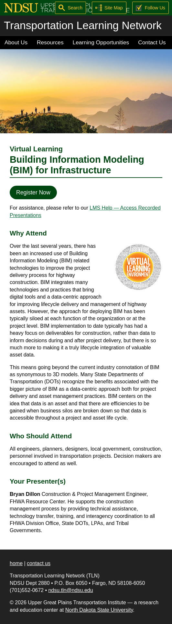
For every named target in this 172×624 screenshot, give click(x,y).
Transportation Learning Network (83, 25)
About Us (16, 42)
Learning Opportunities (101, 42)
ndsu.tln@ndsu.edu (70, 590)
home (16, 563)
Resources (50, 42)
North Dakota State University (99, 610)
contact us (38, 563)
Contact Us (152, 42)
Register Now (33, 192)
